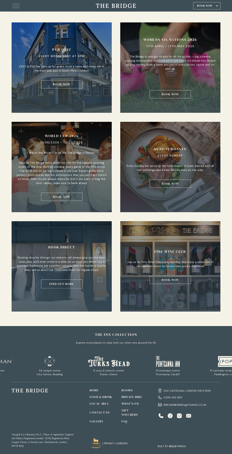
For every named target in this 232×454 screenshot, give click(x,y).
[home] (116, 6)
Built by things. (172, 446)
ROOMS (127, 390)
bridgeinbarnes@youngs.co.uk (185, 404)
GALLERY (96, 421)
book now (61, 84)
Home (94, 390)
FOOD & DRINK (101, 397)
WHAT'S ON (130, 404)
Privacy (109, 443)
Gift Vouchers (130, 412)
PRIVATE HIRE (132, 397)
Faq (125, 421)
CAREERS (122, 443)
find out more (61, 284)
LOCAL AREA (99, 404)
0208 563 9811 (173, 397)
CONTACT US (100, 412)
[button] (16, 5)
